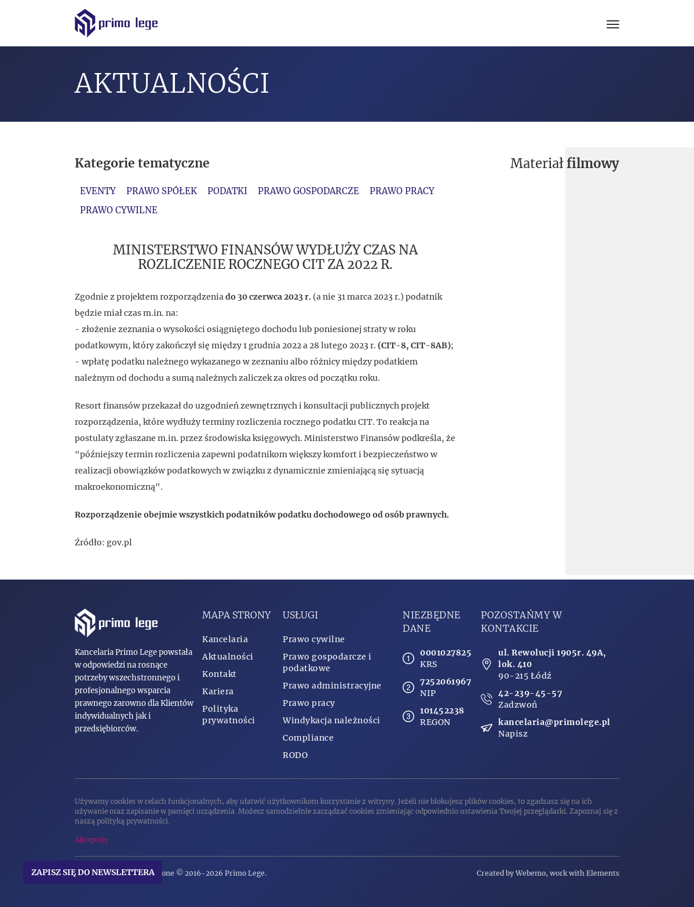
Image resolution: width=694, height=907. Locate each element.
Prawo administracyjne (332, 685)
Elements (602, 873)
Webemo (531, 873)
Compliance (308, 738)
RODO (295, 755)
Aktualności (228, 656)
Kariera (218, 691)
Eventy (98, 190)
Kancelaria (225, 639)
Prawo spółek (161, 190)
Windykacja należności (332, 720)
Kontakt (219, 674)
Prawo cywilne (119, 210)
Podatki (227, 190)
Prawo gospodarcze (308, 190)
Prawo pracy (402, 190)
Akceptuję (91, 839)
